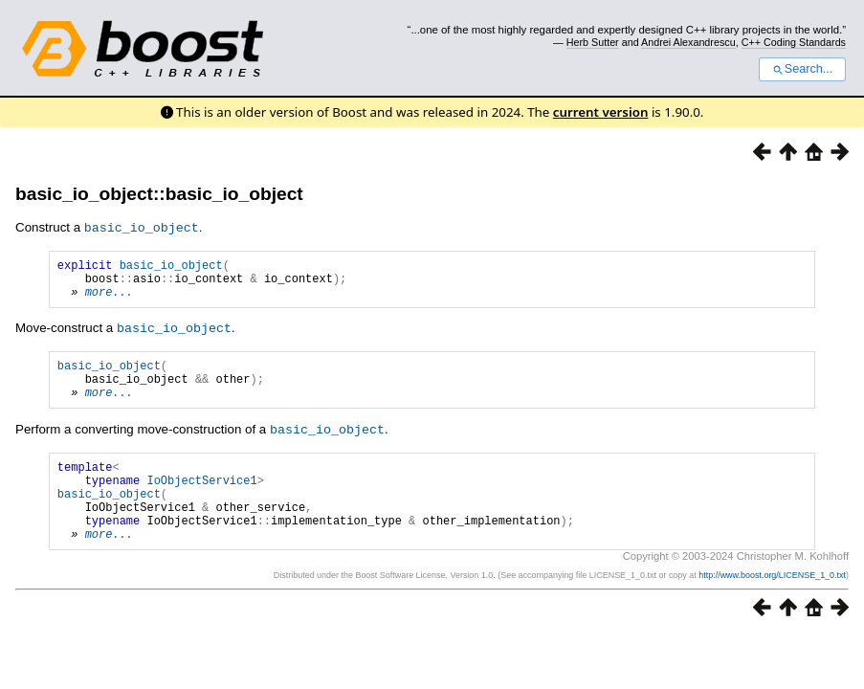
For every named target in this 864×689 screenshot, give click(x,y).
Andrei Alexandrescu (688, 42)
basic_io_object (171, 266)
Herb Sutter (592, 42)
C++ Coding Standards (794, 42)
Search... (802, 69)
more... (109, 299)
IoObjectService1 (201, 500)
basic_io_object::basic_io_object (159, 194)
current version (601, 112)
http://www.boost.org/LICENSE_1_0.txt (772, 606)
